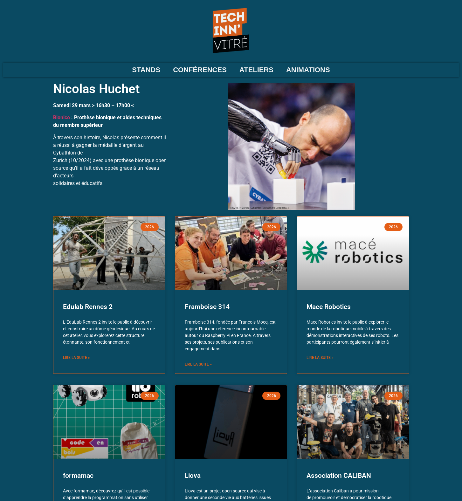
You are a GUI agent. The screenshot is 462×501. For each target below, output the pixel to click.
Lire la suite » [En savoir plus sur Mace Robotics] (320, 357)
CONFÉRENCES (200, 70)
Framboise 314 (207, 307)
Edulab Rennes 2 (88, 307)
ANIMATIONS (308, 70)
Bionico (61, 117)
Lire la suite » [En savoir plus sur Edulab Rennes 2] (76, 357)
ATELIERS (256, 70)
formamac (78, 475)
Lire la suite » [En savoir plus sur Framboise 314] (198, 364)
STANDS (146, 70)
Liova (193, 475)
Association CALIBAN (339, 475)
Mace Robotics (329, 307)
